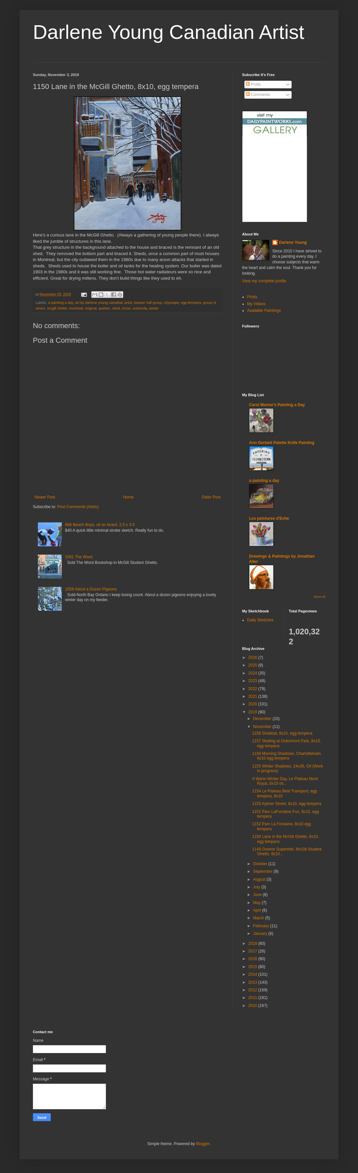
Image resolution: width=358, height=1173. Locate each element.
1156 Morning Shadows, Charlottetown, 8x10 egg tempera (287, 756)
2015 (253, 966)
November (263, 726)
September (263, 871)
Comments (258, 94)
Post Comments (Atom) (78, 506)
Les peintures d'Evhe (269, 518)
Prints (252, 297)
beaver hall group (148, 303)
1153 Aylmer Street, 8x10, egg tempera (286, 803)
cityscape (171, 303)
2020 (253, 704)
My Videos (256, 304)
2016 (253, 958)
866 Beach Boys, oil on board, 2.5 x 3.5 (99, 524)
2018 (253, 943)
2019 (253, 712)
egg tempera (191, 303)
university (139, 308)
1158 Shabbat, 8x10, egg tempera (282, 733)
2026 (253, 657)
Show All (319, 596)
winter (154, 308)
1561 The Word (78, 557)
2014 (253, 974)
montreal (76, 308)
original (91, 308)
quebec (104, 308)
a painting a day (60, 303)
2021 (253, 696)
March (259, 918)
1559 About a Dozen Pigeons (91, 589)
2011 (253, 997)
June (258, 894)
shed (116, 308)
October (260, 863)
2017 (253, 951)
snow (126, 308)
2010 (253, 1005)
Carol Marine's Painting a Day (277, 405)
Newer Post (45, 497)
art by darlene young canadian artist (103, 303)
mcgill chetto (57, 308)
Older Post (211, 497)
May (257, 902)
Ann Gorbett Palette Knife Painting (281, 442)
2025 (253, 665)
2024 (253, 673)
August (260, 879)
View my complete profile (264, 281)
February (261, 926)
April (257, 910)
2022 (253, 688)
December (263, 718)
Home (128, 497)
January (260, 933)
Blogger (203, 1143)
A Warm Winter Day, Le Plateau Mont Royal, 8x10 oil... (285, 781)
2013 (253, 982)
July (257, 887)
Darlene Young (293, 242)
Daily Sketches (260, 620)
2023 (253, 680)
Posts (253, 84)
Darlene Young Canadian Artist (168, 32)
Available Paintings (264, 310)
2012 (253, 990)
